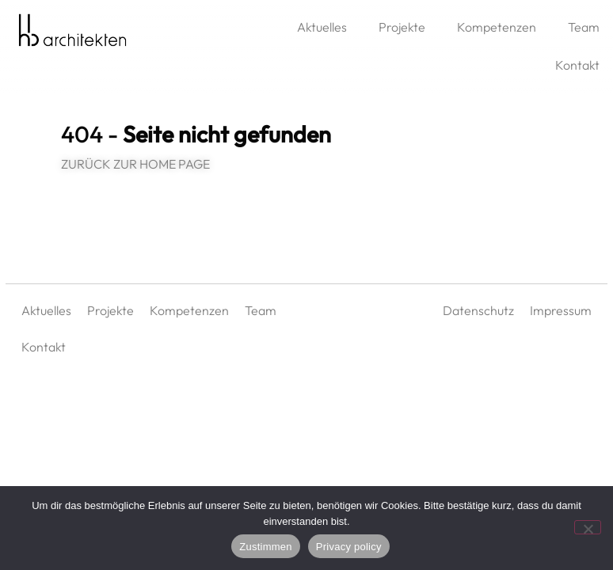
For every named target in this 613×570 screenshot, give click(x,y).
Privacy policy (349, 547)
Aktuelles (322, 27)
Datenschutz (478, 310)
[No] (587, 527)
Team (260, 310)
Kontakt (43, 347)
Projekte (402, 27)
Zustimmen (265, 547)
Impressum (561, 310)
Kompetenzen (496, 27)
